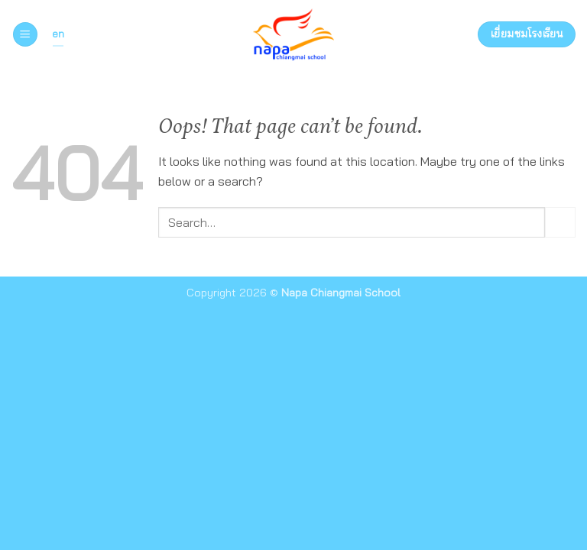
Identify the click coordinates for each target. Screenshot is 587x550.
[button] (25, 34)
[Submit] (560, 222)
